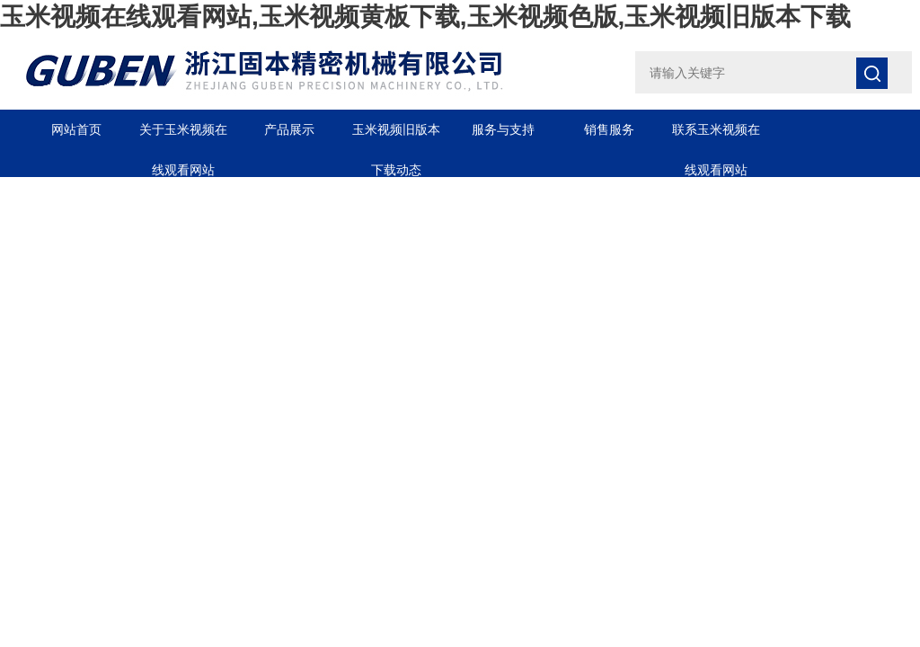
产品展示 (289, 129)
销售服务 (609, 129)
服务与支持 (503, 129)
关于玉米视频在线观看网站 (183, 136)
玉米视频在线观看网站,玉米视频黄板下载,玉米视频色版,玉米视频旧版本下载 (425, 17)
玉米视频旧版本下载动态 (396, 136)
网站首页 (76, 129)
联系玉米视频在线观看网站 (716, 136)
